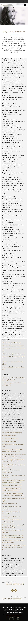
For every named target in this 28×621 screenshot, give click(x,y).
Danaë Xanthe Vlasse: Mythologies (12, 485)
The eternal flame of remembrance (12, 433)
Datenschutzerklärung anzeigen (14, 613)
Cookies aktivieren (14, 617)
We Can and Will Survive (9, 435)
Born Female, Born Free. (9, 441)
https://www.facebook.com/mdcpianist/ (13, 346)
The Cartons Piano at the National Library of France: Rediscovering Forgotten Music (14, 547)
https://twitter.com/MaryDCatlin (11, 343)
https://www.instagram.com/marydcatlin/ (13, 354)
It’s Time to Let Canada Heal (10, 438)
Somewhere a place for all (9, 504)
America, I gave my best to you (11, 517)
